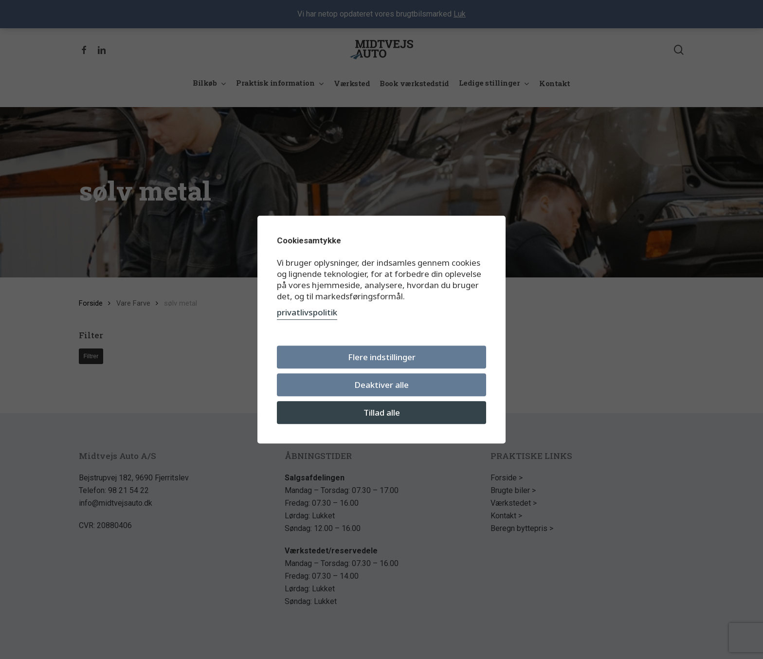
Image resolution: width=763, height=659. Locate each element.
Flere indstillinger (382, 357)
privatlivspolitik (307, 312)
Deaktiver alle (381, 384)
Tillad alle (381, 412)
